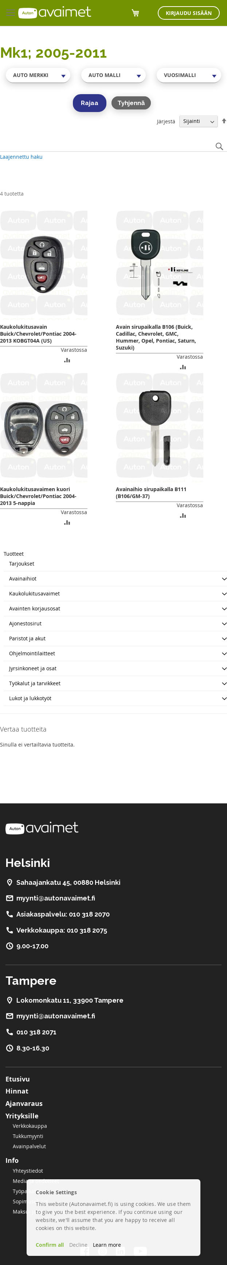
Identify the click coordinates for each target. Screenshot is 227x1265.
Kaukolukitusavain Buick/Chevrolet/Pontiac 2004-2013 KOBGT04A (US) (38, 333)
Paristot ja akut (27, 638)
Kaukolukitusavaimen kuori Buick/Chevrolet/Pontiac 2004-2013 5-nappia (38, 496)
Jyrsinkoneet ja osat (32, 668)
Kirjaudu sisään (189, 12)
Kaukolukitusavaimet (34, 593)
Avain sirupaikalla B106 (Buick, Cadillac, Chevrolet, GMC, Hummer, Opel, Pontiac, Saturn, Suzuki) (156, 337)
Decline (78, 1244)
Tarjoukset (21, 563)
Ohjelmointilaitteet (32, 653)
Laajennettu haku (21, 156)
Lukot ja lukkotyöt (30, 698)
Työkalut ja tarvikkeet (34, 683)
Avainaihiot (22, 578)
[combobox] (38, 75)
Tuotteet (14, 553)
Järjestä (166, 120)
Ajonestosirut (25, 623)
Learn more (107, 1244)
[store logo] (54, 12)
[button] (67, 359)
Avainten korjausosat (34, 608)
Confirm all (50, 1244)
